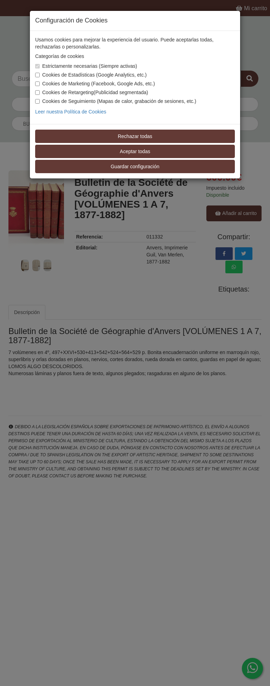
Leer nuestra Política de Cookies (70, 112)
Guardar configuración (135, 166)
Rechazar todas (135, 136)
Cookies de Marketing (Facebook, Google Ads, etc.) (95, 83)
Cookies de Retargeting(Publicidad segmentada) (91, 92)
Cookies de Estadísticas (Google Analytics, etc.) (91, 75)
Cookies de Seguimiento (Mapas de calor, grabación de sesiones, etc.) (115, 101)
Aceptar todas (135, 151)
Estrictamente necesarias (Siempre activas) (86, 66)
